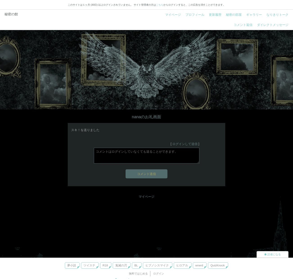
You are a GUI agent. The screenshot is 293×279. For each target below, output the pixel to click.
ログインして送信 (185, 144)
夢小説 (71, 265)
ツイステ (89, 265)
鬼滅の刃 (121, 265)
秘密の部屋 (234, 14)
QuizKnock (217, 265)
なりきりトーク (277, 14)
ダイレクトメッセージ (272, 25)
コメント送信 (146, 174)
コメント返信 (243, 25)
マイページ (173, 14)
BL (136, 265)
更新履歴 (215, 14)
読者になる (272, 254)
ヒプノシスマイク (157, 265)
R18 (105, 265)
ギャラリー (254, 14)
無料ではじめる (138, 273)
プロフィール (194, 14)
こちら (159, 4)
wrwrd (199, 265)
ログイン (158, 273)
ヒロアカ (182, 265)
